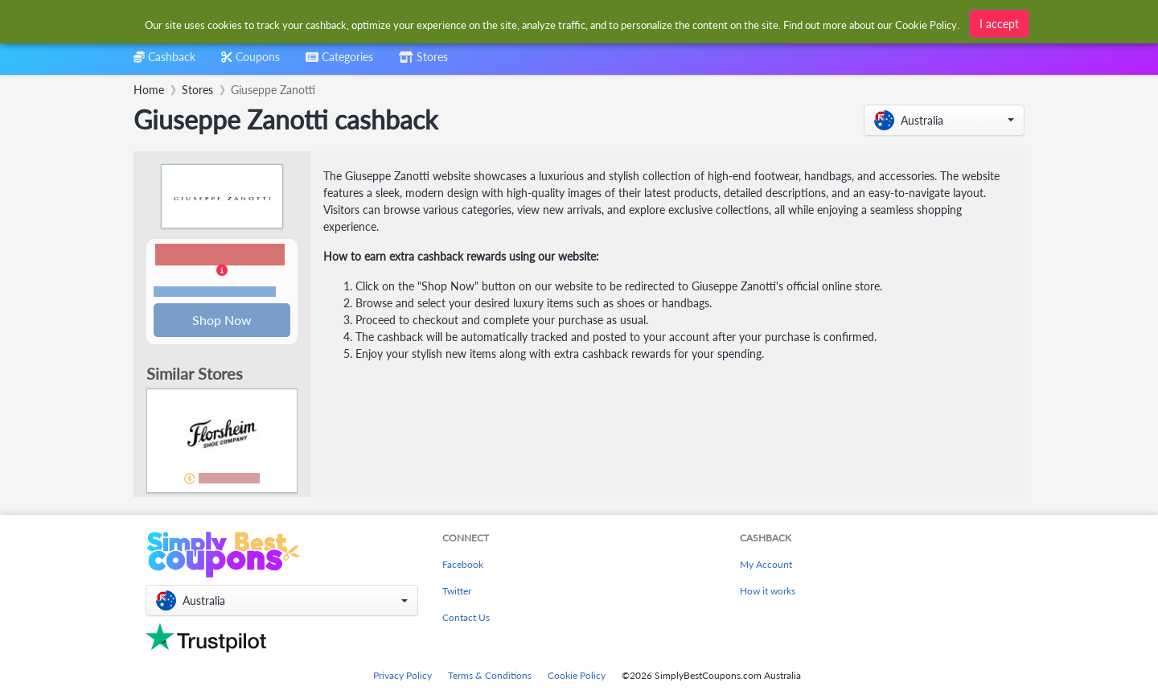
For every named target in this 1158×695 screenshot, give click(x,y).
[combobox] (339, 62)
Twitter (456, 591)
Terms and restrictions (214, 292)
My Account (766, 564)
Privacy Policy (402, 675)
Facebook (462, 564)
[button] (944, 120)
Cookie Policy (577, 675)
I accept (999, 22)
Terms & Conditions (490, 675)
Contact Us (466, 617)
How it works (767, 591)
